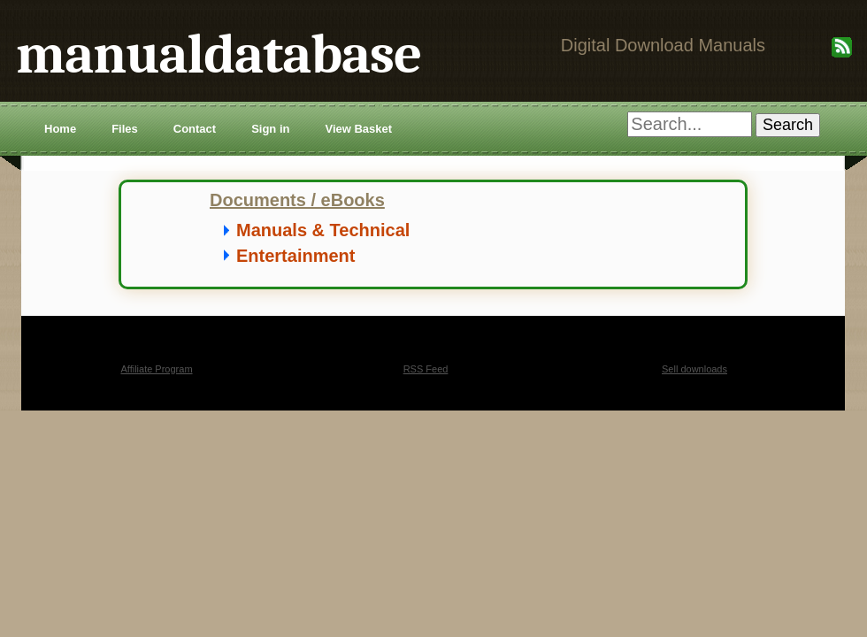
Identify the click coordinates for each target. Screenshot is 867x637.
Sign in (270, 128)
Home (60, 128)
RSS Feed (426, 369)
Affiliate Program (156, 369)
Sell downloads (694, 369)
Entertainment (295, 255)
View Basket (358, 128)
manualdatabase (218, 54)
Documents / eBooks (297, 200)
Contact (194, 128)
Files (124, 128)
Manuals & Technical (323, 230)
